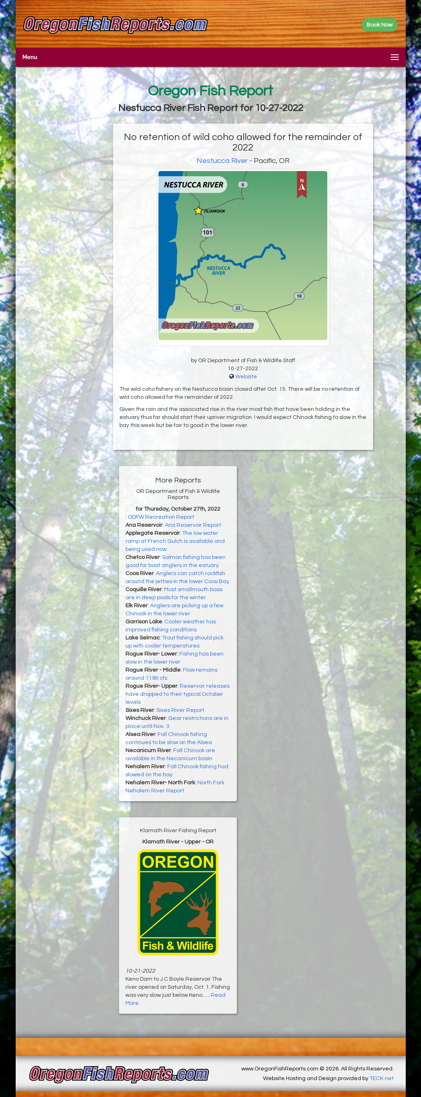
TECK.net (382, 1078)
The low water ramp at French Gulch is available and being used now (175, 541)
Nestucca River (222, 161)
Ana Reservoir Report (193, 525)
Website (246, 376)
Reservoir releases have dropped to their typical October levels (177, 694)
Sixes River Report (180, 710)
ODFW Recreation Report (161, 517)
